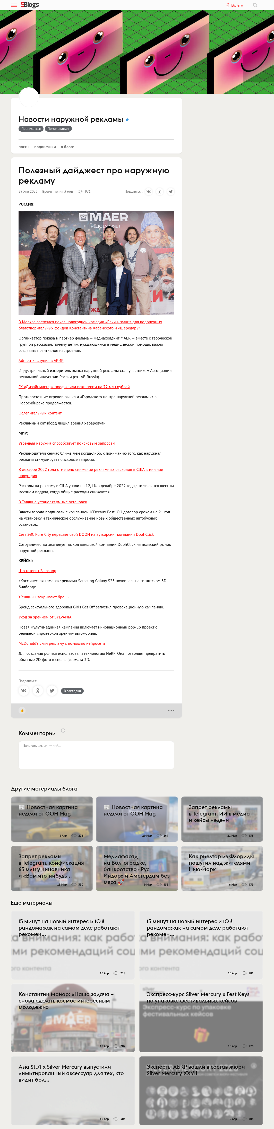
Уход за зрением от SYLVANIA (45, 616)
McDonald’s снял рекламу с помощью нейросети (62, 643)
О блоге (67, 146)
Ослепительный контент (40, 412)
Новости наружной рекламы (71, 119)
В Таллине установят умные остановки (53, 501)
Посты (24, 146)
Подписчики (45, 146)
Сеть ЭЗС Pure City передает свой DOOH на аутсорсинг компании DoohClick (86, 534)
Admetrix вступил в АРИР (41, 360)
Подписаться (31, 128)
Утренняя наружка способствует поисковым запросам (67, 443)
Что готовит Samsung (37, 570)
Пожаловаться (58, 128)
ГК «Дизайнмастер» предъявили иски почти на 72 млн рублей (74, 386)
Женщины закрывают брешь (44, 596)
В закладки (72, 691)
